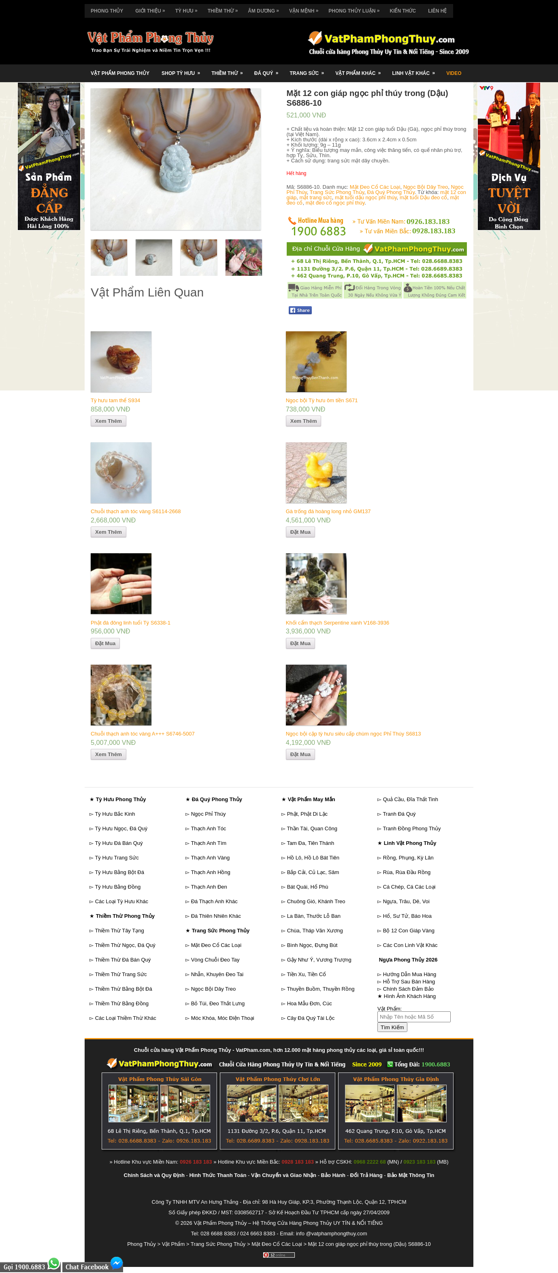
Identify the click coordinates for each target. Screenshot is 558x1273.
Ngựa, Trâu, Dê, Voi (406, 901)
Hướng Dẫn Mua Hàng (410, 974)
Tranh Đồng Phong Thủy (412, 828)
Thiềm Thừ (225, 9)
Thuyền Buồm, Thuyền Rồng (320, 989)
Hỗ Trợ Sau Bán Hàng (409, 982)
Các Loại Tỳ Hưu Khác (121, 901)
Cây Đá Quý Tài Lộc (311, 1018)
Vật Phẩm (173, 1244)
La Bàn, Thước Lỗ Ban (314, 916)
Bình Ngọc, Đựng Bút (312, 945)
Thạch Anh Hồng (210, 872)
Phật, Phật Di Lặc (307, 814)
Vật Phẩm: (389, 1009)
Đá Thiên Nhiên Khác (216, 916)
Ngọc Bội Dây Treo (425, 187)
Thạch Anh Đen (209, 887)
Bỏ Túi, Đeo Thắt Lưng (218, 1003)
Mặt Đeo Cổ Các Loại (375, 187)
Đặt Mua (300, 532)
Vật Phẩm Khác (360, 70)
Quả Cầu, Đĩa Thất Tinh (410, 799)
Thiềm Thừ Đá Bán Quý (123, 960)
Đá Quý (269, 70)
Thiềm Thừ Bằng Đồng (122, 1003)
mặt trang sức (315, 197)
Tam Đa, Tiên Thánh (310, 843)
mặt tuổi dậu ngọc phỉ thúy (366, 197)
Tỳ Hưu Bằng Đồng (118, 887)
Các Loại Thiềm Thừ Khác (125, 1018)
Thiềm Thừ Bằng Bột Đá (123, 989)
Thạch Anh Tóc (208, 828)
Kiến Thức (403, 11)
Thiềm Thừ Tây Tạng (119, 931)
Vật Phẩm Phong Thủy (120, 73)
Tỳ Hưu (188, 9)
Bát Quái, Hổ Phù (307, 887)
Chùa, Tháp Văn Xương (315, 931)
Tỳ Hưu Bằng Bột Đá (119, 872)
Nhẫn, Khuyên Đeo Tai (217, 974)
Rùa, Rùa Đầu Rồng (407, 872)
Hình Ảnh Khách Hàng (410, 996)
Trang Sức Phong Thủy (337, 192)
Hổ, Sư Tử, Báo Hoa (407, 916)
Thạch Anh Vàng (210, 858)
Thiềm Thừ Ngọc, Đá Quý (125, 945)
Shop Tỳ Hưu (183, 70)
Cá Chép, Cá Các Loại (409, 887)
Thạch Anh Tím (208, 843)
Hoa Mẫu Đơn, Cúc (309, 1003)
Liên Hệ (437, 11)
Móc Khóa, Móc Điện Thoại (222, 1018)
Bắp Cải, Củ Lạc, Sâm (313, 872)
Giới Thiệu (152, 9)
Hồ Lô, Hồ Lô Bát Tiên (313, 858)
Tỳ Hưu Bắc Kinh (115, 814)
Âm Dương (265, 9)
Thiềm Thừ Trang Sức (121, 974)
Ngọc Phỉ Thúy (208, 814)
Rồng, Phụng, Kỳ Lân (408, 858)
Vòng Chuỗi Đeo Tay (215, 960)
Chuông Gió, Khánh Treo (316, 901)
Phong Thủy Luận (355, 9)
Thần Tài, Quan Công (312, 828)
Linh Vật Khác (416, 70)
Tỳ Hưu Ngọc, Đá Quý (121, 828)
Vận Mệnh (305, 9)
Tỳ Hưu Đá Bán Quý (119, 843)
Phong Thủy (107, 11)
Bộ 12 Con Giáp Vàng (408, 931)
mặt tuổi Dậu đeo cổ (423, 197)
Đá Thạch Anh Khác (214, 901)
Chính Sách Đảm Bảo (408, 989)
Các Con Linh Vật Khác (410, 945)
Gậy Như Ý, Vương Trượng (319, 960)
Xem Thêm (108, 421)
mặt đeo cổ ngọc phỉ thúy (335, 203)
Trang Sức (309, 70)
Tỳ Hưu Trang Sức (116, 858)
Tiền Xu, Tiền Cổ (306, 974)
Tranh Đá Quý (399, 814)
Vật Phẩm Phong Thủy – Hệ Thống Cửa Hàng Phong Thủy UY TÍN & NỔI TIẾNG (288, 1223)
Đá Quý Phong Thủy (391, 192)
